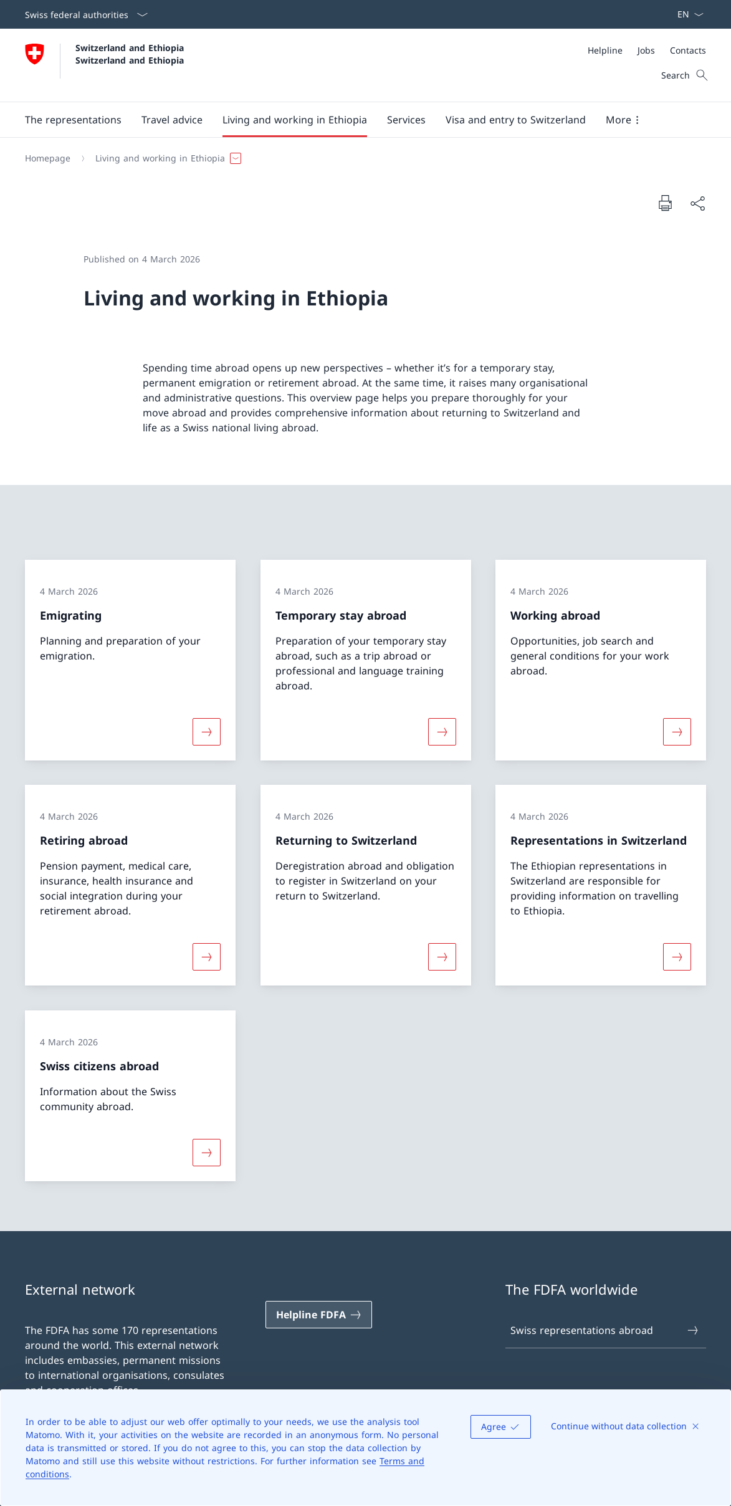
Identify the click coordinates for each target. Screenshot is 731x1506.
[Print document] (665, 202)
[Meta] (647, 50)
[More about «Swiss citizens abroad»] (206, 1152)
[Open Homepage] (106, 65)
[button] (73, 119)
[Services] (406, 119)
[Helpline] (605, 50)
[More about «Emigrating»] (206, 731)
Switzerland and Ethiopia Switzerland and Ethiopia (131, 53)
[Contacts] (688, 50)
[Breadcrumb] (360, 158)
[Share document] (697, 203)
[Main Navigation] (355, 119)
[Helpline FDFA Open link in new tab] (319, 1314)
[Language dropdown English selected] (686, 14)
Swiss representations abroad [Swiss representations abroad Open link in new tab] (604, 1330)
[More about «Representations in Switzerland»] (677, 957)
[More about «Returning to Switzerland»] (442, 957)
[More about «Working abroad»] (677, 731)
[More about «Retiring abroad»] (206, 957)
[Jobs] (646, 50)
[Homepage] (47, 158)
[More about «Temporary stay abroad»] (442, 731)
